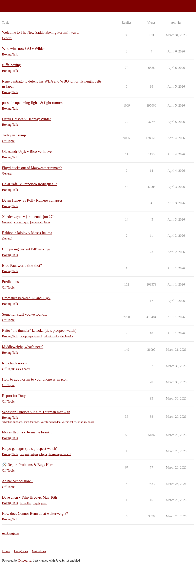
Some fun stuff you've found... (24, 314)
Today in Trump (14, 135)
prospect (24, 454)
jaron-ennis (36, 222)
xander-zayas (21, 222)
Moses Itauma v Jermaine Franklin (28, 432)
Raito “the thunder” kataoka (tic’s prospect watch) (39, 331)
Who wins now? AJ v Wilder (23, 49)
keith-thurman (31, 422)
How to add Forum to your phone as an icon (34, 379)
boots (47, 222)
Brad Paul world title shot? (22, 266)
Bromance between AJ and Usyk (26, 298)
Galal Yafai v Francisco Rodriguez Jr (29, 184)
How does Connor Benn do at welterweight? (35, 514)
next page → (10, 533)
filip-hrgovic (40, 503)
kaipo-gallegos (39, 454)
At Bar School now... (17, 481)
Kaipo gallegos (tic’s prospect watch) (29, 449)
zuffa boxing (11, 65)
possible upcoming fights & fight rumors (32, 103)
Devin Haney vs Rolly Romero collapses (32, 200)
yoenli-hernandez (50, 422)
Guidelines (39, 551)
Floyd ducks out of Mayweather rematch (32, 168)
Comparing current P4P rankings (26, 249)
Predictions (10, 282)
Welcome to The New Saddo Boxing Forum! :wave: (40, 32)
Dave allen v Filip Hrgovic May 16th (29, 497)
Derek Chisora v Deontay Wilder (26, 119)
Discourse (24, 560)
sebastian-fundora (12, 422)
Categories (21, 551)
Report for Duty (14, 396)
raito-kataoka (51, 336)
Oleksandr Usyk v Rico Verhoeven (28, 152)
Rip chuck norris (14, 363)
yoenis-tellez (69, 422)
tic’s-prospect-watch (31, 336)
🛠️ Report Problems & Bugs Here (27, 465)
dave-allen (25, 503)
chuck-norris (23, 368)
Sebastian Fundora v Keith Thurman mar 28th (36, 412)
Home (6, 551)
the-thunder (66, 336)
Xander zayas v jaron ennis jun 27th (28, 217)
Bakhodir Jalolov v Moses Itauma (27, 233)
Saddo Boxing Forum (16, 4)
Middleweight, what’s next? (22, 347)
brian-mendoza (86, 422)
